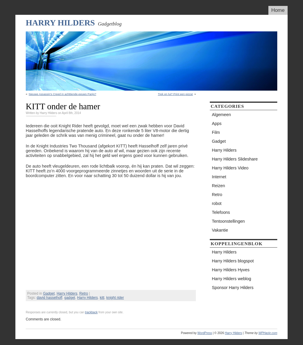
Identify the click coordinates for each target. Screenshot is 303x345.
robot (217, 203)
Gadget (48, 293)
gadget (69, 298)
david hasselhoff (49, 298)
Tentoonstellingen (228, 221)
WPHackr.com (267, 333)
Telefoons (221, 212)
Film (216, 132)
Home (278, 10)
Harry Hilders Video (230, 168)
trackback (91, 312)
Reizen (218, 185)
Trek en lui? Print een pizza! (175, 94)
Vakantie (220, 230)
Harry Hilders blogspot (233, 261)
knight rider (115, 298)
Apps (217, 123)
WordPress (204, 333)
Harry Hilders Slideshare (235, 159)
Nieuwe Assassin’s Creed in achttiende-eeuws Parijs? (62, 94)
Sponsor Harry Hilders (233, 287)
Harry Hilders (60, 22)
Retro (83, 293)
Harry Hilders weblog (231, 278)
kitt (102, 298)
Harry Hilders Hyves (230, 269)
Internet (219, 176)
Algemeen (221, 114)
